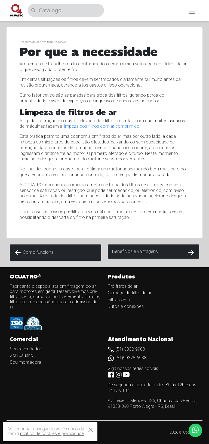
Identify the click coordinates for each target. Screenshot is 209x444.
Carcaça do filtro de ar (129, 292)
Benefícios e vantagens (153, 252)
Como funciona (34, 252)
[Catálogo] (66, 10)
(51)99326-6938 (127, 357)
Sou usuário (21, 355)
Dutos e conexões (126, 306)
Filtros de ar (119, 299)
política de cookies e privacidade (52, 433)
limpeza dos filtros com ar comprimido (101, 126)
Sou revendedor (25, 348)
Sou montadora (25, 362)
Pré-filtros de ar (122, 286)
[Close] (90, 429)
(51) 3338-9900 (126, 349)
